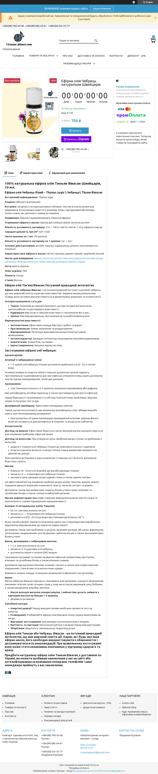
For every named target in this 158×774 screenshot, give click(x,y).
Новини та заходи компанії (59, 711)
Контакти (116, 55)
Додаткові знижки (94, 707)
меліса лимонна (63, 258)
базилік (73, 261)
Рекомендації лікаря (77, 63)
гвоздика (10, 261)
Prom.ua (95, 765)
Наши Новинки (102, 8)
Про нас (68, 55)
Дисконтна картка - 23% (97, 703)
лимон (37, 258)
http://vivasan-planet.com (88, 746)
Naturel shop (129, 707)
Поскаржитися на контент (85, 771)
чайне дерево (47, 261)
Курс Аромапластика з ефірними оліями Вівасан (136, 713)
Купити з (78, 139)
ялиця (99, 258)
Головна (18, 55)
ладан (81, 261)
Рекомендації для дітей (58, 720)
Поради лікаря (52, 716)
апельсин (48, 258)
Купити (77, 130)
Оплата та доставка (55, 703)
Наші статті (50, 707)
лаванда (22, 261)
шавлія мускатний (84, 258)
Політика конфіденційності (112, 771)
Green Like (128, 703)
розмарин (62, 261)
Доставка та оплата (91, 55)
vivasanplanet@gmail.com (95, 752)
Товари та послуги (41, 55)
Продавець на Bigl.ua (79, 768)
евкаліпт (33, 261)
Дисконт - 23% (136, 55)
